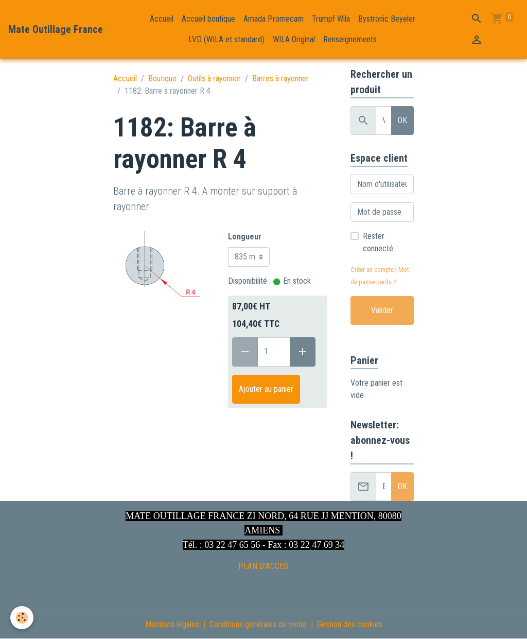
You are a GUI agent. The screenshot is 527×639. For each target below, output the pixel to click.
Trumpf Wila (331, 19)
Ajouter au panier (266, 389)
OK (402, 120)
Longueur (244, 236)
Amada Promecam (273, 19)
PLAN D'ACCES (263, 566)
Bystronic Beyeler (386, 19)
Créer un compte (372, 269)
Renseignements (350, 39)
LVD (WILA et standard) (226, 39)
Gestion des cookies (349, 624)
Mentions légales (172, 624)
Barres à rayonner (280, 78)
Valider (382, 310)
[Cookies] (21, 617)
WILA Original (294, 39)
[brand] (55, 29)
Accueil (161, 19)
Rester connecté (378, 242)
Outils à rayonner (214, 78)
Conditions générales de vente (258, 624)
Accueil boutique (208, 19)
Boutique (162, 78)
